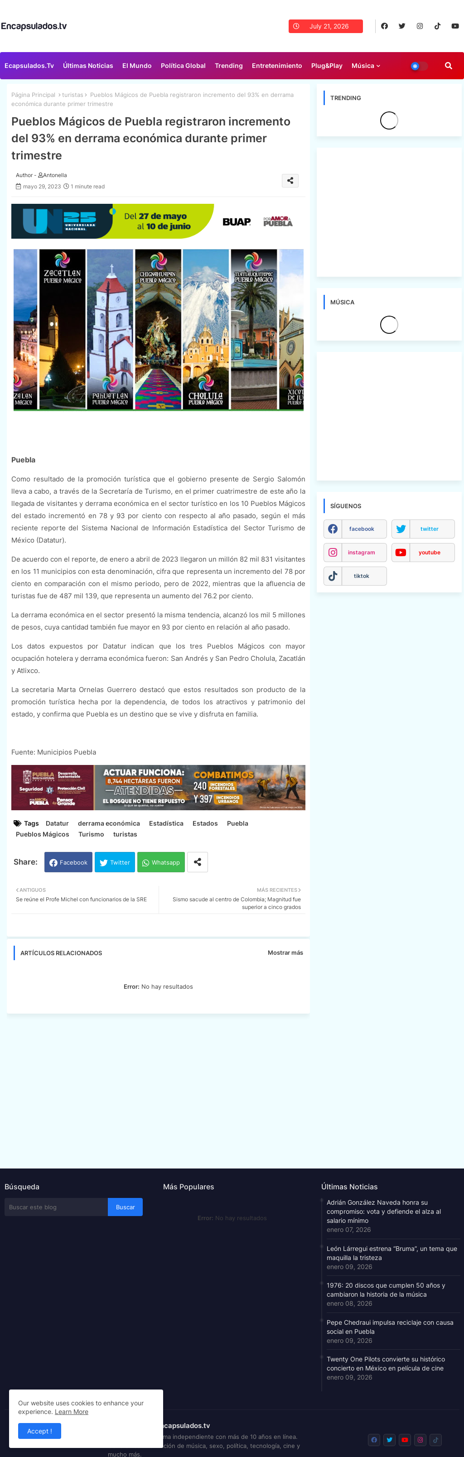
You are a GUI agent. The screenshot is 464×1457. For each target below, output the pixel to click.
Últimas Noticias (88, 65)
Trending (229, 65)
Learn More (71, 1411)
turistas (72, 94)
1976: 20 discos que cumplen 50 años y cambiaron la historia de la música (386, 1289)
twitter (429, 528)
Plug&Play (327, 65)
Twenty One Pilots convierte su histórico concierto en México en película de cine (386, 1363)
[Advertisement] (163, 1088)
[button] (449, 66)
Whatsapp (166, 862)
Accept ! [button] (39, 1431)
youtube (429, 552)
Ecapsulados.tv (29, 65)
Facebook (73, 862)
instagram (361, 552)
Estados (205, 823)
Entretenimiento (277, 65)
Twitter (120, 862)
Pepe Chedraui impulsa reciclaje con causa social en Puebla (390, 1326)
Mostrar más (285, 952)
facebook (361, 528)
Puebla (237, 823)
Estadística (166, 823)
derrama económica (109, 823)
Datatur (57, 823)
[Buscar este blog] (56, 1207)
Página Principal (33, 94)
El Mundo (137, 65)
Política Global (183, 65)
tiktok (361, 575)
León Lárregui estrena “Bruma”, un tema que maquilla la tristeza (392, 1253)
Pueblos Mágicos (42, 834)
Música (363, 65)
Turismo (91, 834)
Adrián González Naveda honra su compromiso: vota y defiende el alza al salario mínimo (384, 1211)
